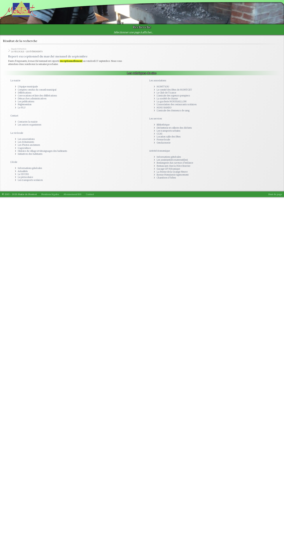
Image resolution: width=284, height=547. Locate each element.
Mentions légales (50, 194)
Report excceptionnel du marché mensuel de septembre (47, 56)
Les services (155, 118)
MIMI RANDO (164, 107)
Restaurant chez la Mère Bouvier (173, 165)
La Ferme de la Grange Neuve (172, 171)
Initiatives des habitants (30, 154)
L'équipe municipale (28, 86)
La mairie (15, 80)
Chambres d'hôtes (166, 177)
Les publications (26, 101)
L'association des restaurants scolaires (177, 104)
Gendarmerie (163, 142)
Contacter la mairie (27, 121)
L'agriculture (24, 148)
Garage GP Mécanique (168, 168)
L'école (13, 162)
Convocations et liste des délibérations (37, 95)
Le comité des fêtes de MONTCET (174, 89)
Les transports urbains (168, 130)
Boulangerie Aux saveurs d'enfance (175, 162)
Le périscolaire (25, 177)
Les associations (26, 139)
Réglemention (24, 104)
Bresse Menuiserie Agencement (173, 174)
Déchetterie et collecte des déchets (174, 127)
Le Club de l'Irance (166, 92)
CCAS (159, 133)
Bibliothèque (163, 124)
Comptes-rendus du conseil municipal (37, 89)
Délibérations (24, 92)
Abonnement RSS (72, 194)
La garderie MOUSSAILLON (171, 101)
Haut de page (275, 194)
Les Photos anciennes (29, 145)
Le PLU (21, 107)
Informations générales (30, 168)
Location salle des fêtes (168, 136)
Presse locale (163, 139)
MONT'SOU (163, 86)
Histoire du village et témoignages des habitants (42, 151)
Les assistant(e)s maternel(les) (172, 159)
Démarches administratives (32, 98)
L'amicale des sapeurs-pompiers (173, 95)
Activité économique (159, 150)
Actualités (23, 171)
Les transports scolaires (30, 180)
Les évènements (26, 142)
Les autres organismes (29, 124)
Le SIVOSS (23, 174)
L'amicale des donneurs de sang (173, 110)
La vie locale (16, 133)
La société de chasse (167, 98)
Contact (14, 115)
